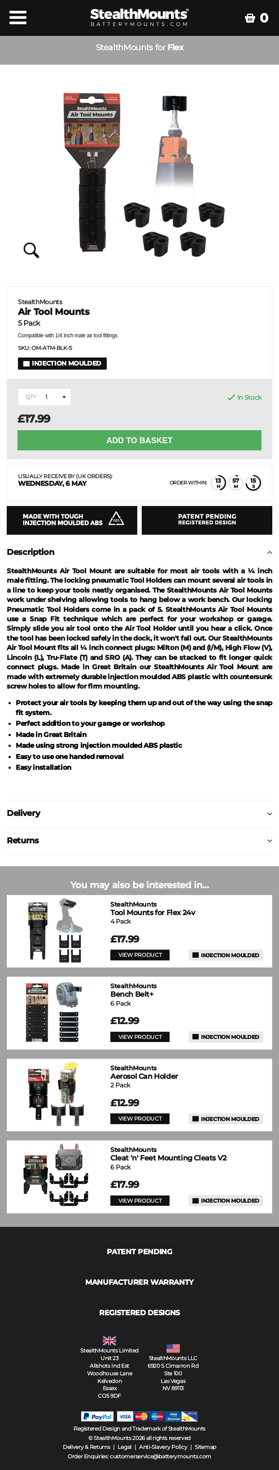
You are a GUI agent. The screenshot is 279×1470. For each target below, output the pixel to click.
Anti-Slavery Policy (163, 1447)
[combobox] (44, 397)
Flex (175, 47)
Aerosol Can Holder (144, 1072)
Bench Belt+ (133, 990)
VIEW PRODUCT (139, 954)
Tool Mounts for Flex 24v (152, 908)
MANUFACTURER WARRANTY (139, 1282)
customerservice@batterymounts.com (160, 1456)
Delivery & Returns (86, 1447)
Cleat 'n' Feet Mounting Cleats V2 (168, 1154)
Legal (124, 1447)
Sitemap (205, 1447)
